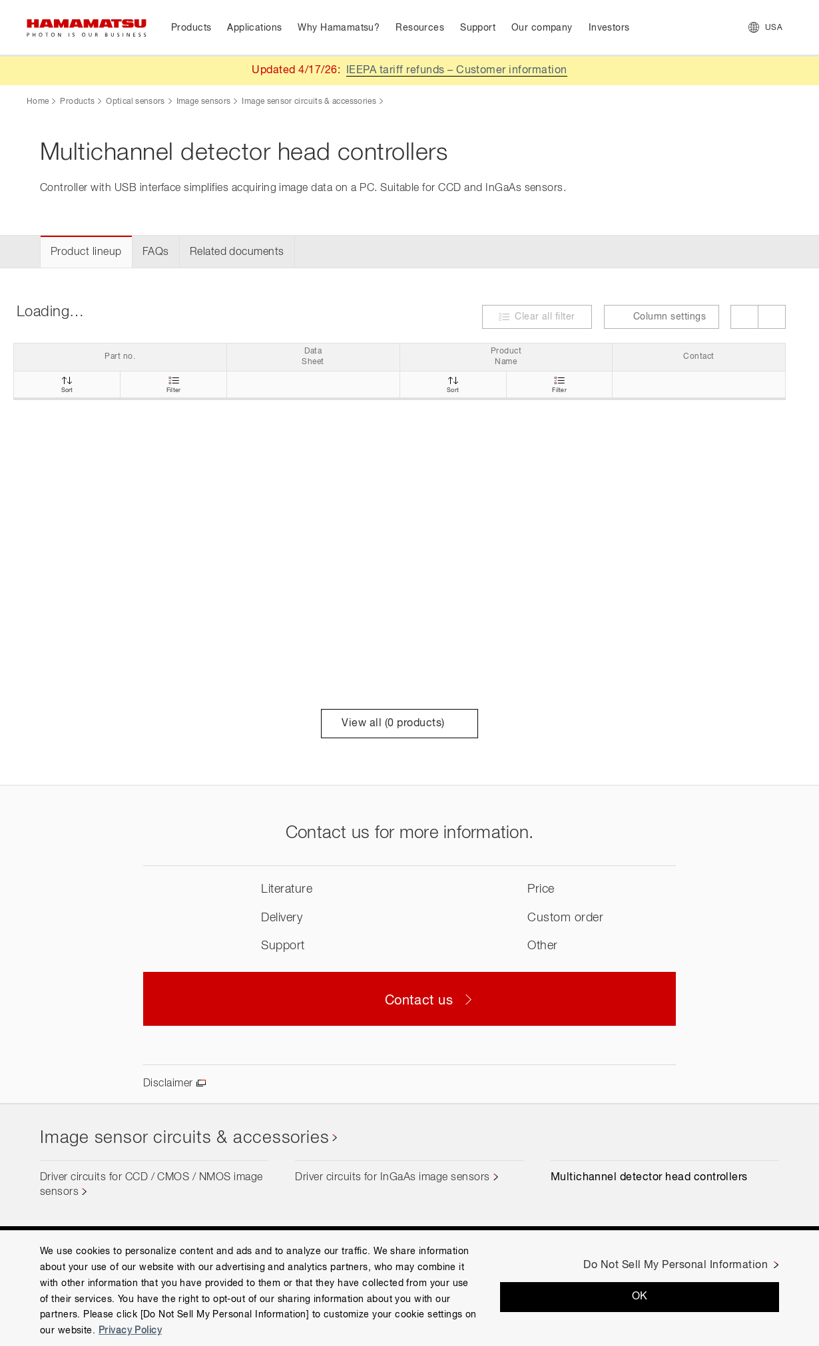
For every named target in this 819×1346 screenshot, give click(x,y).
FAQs (155, 252)
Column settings (661, 317)
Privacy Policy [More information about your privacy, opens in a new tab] (130, 1330)
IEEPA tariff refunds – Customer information (456, 70)
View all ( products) (399, 723)
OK (640, 1296)
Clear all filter (545, 317)
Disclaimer (168, 1083)
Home (38, 102)
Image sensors (203, 102)
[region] (409, 1288)
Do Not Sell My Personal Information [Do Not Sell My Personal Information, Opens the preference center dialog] (675, 1265)
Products (77, 102)
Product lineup (86, 252)
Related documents (237, 252)
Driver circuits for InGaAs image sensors (392, 1177)
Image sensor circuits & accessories (309, 102)
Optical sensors (135, 102)
